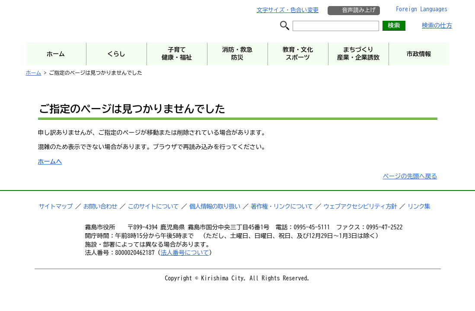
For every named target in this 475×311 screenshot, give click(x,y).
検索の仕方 (437, 25)
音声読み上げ (359, 10)
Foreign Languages (421, 9)
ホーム (33, 72)
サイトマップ (56, 206)
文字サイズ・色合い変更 (288, 10)
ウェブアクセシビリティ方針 (360, 206)
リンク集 (419, 206)
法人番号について (185, 253)
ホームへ (50, 162)
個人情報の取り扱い (214, 206)
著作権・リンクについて (281, 206)
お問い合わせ (100, 206)
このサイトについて (153, 206)
